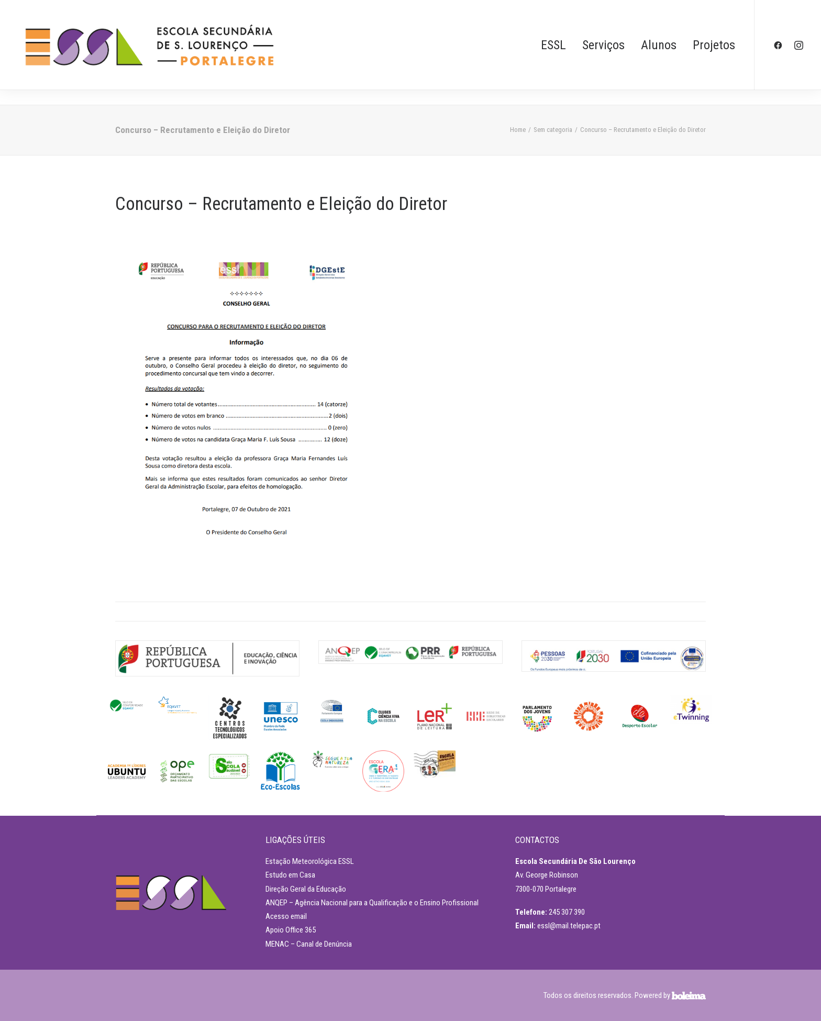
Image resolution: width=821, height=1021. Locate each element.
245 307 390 (567, 912)
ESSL (553, 45)
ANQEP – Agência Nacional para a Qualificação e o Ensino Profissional (372, 902)
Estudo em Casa (290, 875)
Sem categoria (553, 130)
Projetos (714, 45)
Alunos (658, 45)
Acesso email (286, 916)
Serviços (603, 45)
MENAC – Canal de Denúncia (308, 944)
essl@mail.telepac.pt (569, 925)
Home (518, 130)
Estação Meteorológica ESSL (309, 861)
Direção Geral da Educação (305, 889)
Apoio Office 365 (290, 930)
